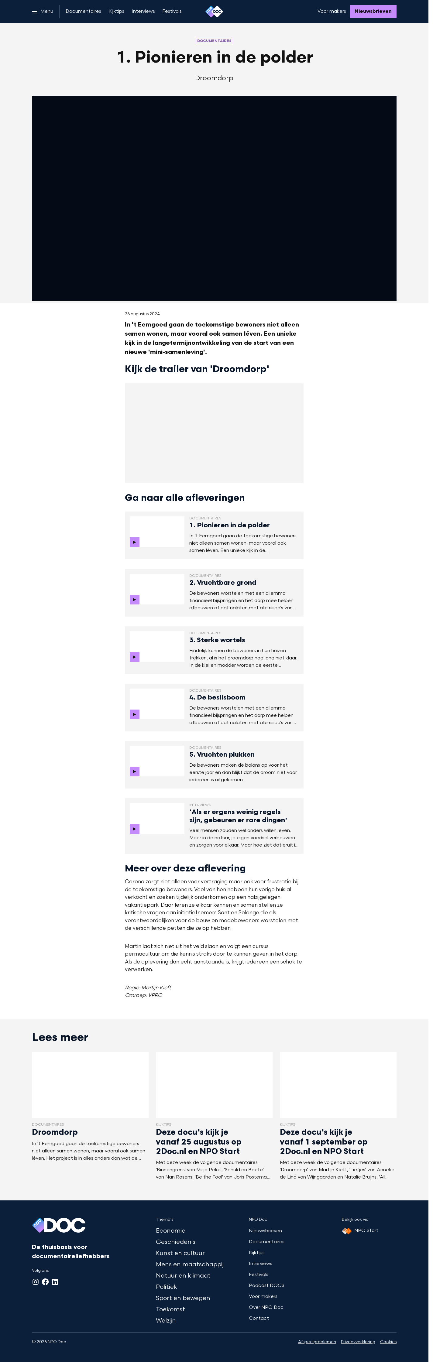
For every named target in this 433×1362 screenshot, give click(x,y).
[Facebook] (45, 1281)
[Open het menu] (42, 11)
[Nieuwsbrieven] (373, 11)
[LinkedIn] (55, 1281)
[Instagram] (35, 1281)
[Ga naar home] (214, 11)
